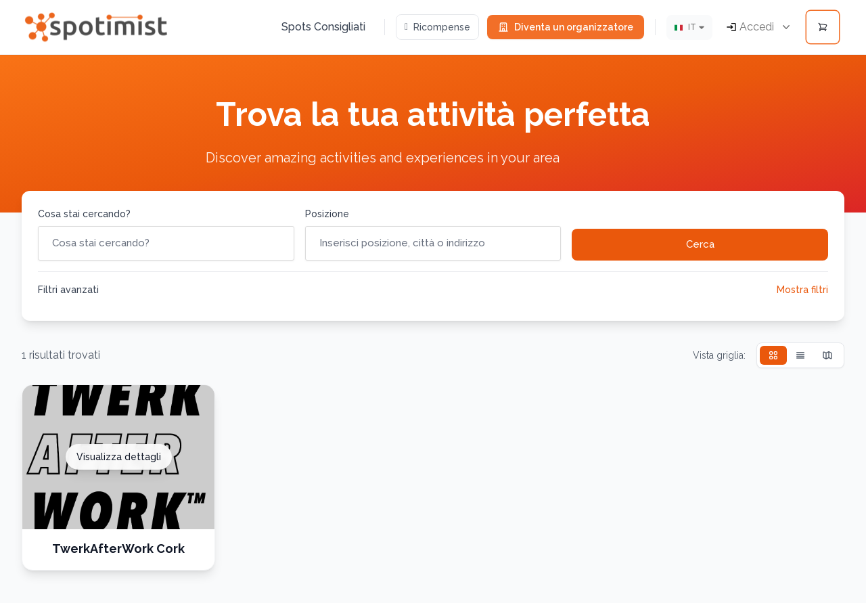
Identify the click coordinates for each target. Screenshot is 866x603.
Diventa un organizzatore (565, 27)
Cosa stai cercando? (84, 213)
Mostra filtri (802, 289)
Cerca (700, 244)
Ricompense (437, 27)
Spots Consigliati (323, 26)
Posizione (327, 213)
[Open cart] (822, 27)
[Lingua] (689, 27)
